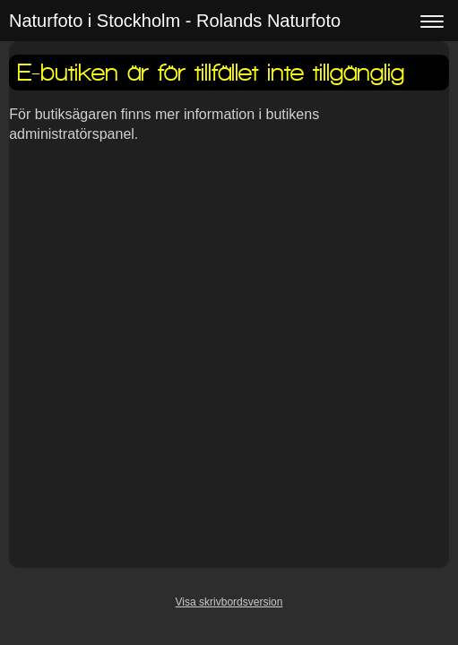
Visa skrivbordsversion (229, 602)
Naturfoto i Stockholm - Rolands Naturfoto (175, 20)
